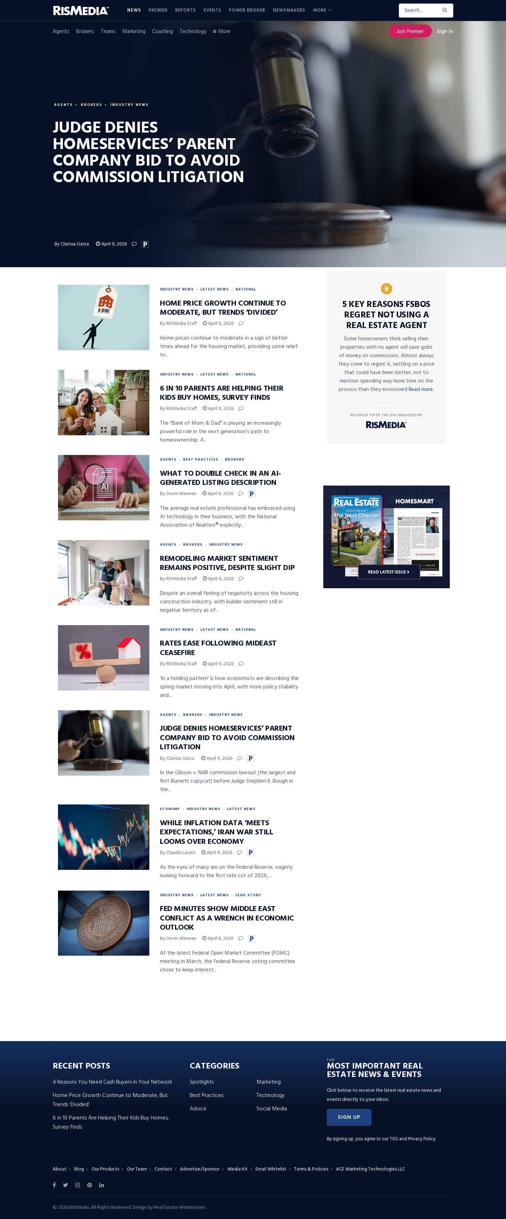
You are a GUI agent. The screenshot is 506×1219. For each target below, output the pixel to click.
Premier (158, 10)
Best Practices (200, 459)
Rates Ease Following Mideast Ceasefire (218, 648)
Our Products (105, 1169)
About (59, 1169)
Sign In (445, 31)
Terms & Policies (311, 1169)
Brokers (85, 31)
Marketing (133, 31)
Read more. (421, 389)
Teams (107, 31)
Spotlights (202, 1082)
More (319, 10)
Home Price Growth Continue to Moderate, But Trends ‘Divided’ (223, 308)
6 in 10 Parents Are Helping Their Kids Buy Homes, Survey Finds (221, 393)
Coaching (162, 31)
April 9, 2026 (111, 244)
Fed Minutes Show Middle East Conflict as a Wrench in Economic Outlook (227, 918)
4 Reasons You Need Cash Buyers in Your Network (112, 1082)
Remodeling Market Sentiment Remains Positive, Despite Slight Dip (227, 563)
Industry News (130, 104)
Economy (170, 809)
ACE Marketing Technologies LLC (370, 1169)
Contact (163, 1169)
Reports (185, 10)
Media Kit (237, 1169)
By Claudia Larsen (177, 853)
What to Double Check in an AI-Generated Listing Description (220, 478)
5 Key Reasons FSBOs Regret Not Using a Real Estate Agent (386, 315)
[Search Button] (446, 11)
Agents (61, 31)
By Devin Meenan (178, 494)
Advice (198, 1109)
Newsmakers (289, 10)
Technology (193, 31)
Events (212, 10)
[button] (349, 1117)
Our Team (137, 1169)
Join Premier (410, 31)
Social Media (272, 1109)
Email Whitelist (270, 1169)
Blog (79, 1169)
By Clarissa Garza (72, 244)
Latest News (214, 289)
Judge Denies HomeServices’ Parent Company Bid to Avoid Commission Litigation (227, 738)
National (245, 289)
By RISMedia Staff (178, 324)
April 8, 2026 (217, 939)
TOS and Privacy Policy (412, 1139)
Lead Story (248, 895)
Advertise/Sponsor (200, 1169)
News (134, 10)
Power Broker (247, 10)
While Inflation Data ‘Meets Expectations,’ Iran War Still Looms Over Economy (216, 832)
